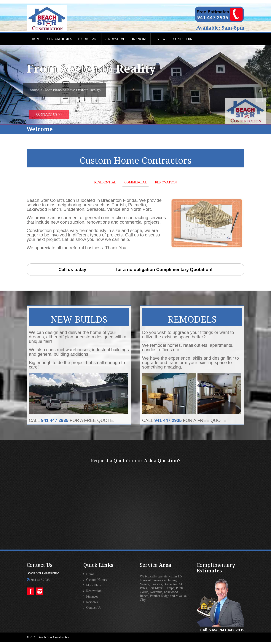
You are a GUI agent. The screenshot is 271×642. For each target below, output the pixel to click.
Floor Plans (92, 585)
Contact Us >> (54, 114)
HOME (36, 39)
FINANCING (138, 39)
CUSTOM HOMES (59, 39)
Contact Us (92, 607)
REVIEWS (160, 39)
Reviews (90, 602)
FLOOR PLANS (88, 39)
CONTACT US (182, 39)
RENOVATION (114, 39)
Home (88, 574)
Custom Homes (95, 580)
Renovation (92, 591)
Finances (90, 596)
